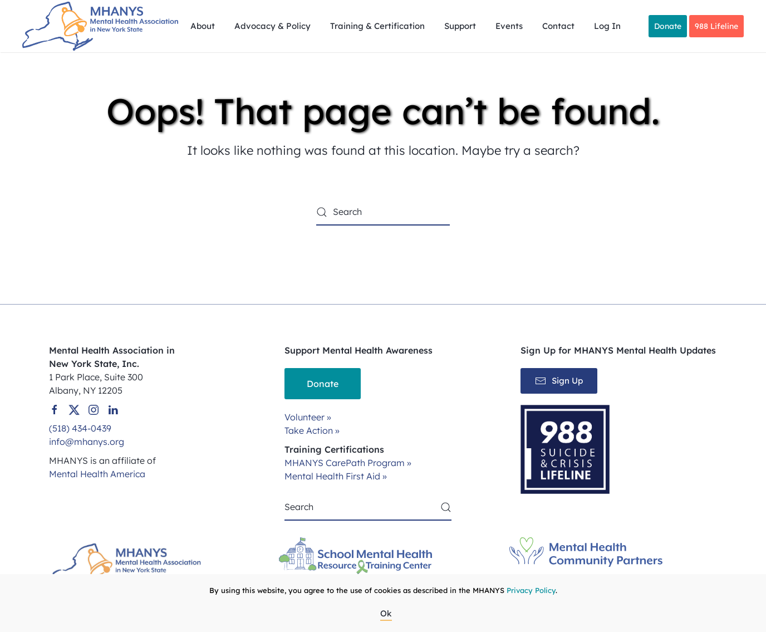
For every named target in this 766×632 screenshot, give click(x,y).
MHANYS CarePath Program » (347, 462)
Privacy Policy (531, 590)
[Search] (383, 212)
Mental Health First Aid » (335, 476)
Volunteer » (307, 417)
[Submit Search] (445, 507)
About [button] (202, 26)
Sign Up (559, 380)
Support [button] (460, 26)
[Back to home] (101, 26)
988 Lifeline (716, 26)
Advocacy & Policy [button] (272, 26)
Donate (667, 26)
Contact (558, 26)
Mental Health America (97, 473)
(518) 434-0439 (80, 428)
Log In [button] (607, 26)
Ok (386, 613)
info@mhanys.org (86, 441)
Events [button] (509, 26)
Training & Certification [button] (377, 26)
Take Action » (312, 430)
